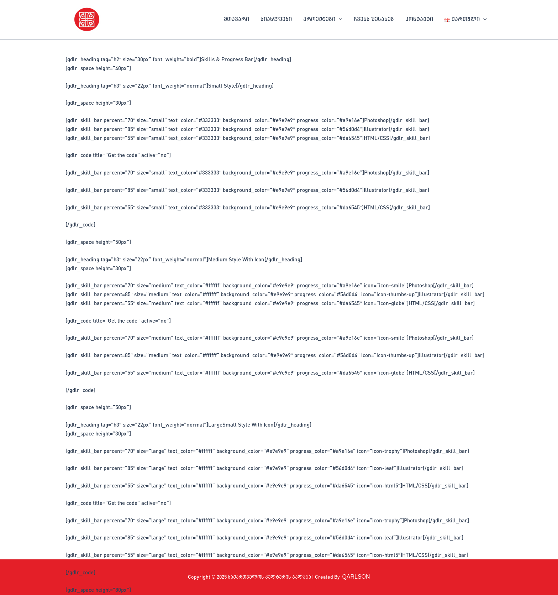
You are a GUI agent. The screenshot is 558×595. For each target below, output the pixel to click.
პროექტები (322, 19)
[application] (338, 19)
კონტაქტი (419, 19)
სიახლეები (276, 19)
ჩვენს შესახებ (374, 19)
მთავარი (236, 19)
